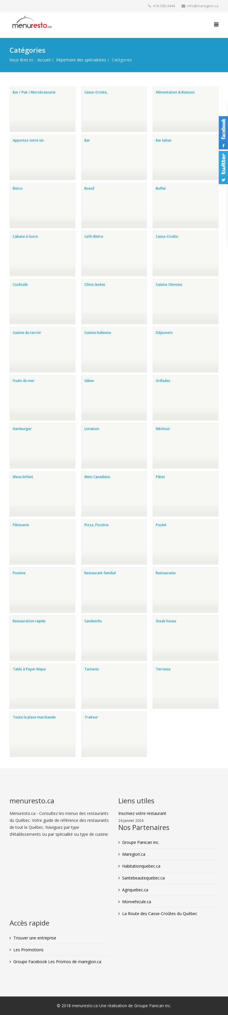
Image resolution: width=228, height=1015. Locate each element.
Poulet (161, 524)
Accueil (43, 60)
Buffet (161, 188)
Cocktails (20, 284)
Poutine (19, 572)
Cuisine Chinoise (169, 284)
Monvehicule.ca (136, 901)
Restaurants (166, 572)
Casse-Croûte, (96, 92)
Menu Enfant (23, 476)
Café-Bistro (93, 236)
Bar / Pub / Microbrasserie (34, 92)
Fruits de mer (24, 380)
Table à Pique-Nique (29, 669)
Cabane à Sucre (25, 236)
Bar (87, 140)
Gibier (89, 380)
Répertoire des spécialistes (81, 60)
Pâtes (160, 476)
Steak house (166, 621)
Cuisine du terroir (27, 332)
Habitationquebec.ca (141, 866)
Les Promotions (28, 949)
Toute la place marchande (34, 717)
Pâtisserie (21, 524)
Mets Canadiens (97, 476)
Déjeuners (164, 332)
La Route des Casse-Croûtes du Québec (159, 913)
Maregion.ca (133, 854)
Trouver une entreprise (34, 938)
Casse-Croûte (167, 236)
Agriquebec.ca (135, 890)
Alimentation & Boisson (175, 92)
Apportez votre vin (28, 140)
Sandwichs (93, 621)
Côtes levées (94, 284)
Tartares (91, 669)
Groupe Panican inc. (140, 842)
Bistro (18, 188)
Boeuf (89, 188)
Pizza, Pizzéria (96, 524)
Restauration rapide (29, 621)
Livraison (91, 428)
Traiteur (91, 717)
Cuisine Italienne (97, 332)
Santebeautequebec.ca (143, 878)
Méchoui (163, 428)
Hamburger (22, 428)
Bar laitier (164, 140)
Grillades (163, 380)
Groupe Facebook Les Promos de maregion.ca (57, 961)
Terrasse (163, 669)
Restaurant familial (100, 572)
